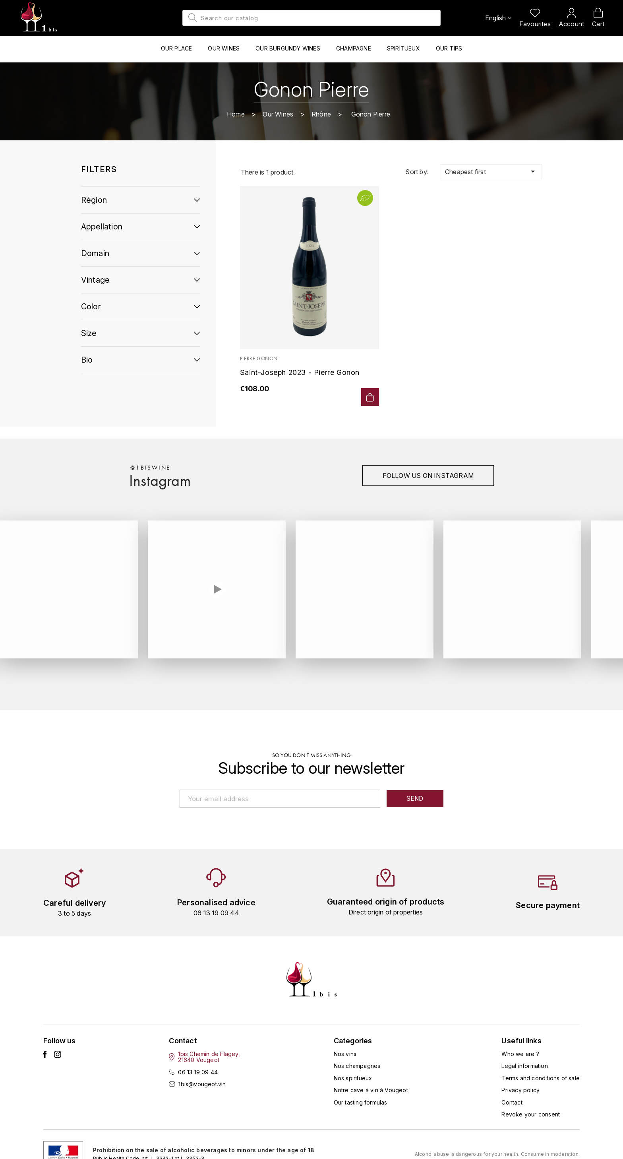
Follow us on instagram (428, 476)
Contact (511, 1102)
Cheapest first (491, 171)
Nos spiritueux (353, 1078)
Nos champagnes (357, 1066)
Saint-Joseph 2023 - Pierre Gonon (300, 372)
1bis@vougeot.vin (202, 1084)
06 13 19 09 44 (198, 1072)
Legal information (524, 1066)
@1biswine (150, 468)
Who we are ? (520, 1054)
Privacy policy (520, 1090)
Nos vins (345, 1054)
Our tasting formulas (360, 1102)
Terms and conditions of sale (540, 1078)
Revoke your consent (530, 1114)
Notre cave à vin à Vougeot (371, 1090)
